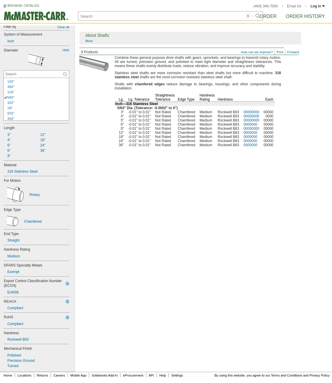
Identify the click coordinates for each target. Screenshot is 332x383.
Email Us (294, 6)
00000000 (251, 112)
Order (268, 16)
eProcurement (133, 375)
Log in (317, 6)
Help (162, 375)
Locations (25, 375)
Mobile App (78, 375)
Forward (293, 52)
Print (280, 52)
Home (8, 375)
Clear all (63, 27)
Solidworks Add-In (105, 375)
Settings (177, 375)
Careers (59, 375)
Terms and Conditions (286, 375)
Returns (42, 375)
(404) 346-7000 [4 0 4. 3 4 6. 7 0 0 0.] (266, 6)
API (151, 375)
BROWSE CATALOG (23, 5)
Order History (305, 16)
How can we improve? (257, 52)
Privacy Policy (320, 375)
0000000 (250, 124)
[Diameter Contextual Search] (36, 74)
